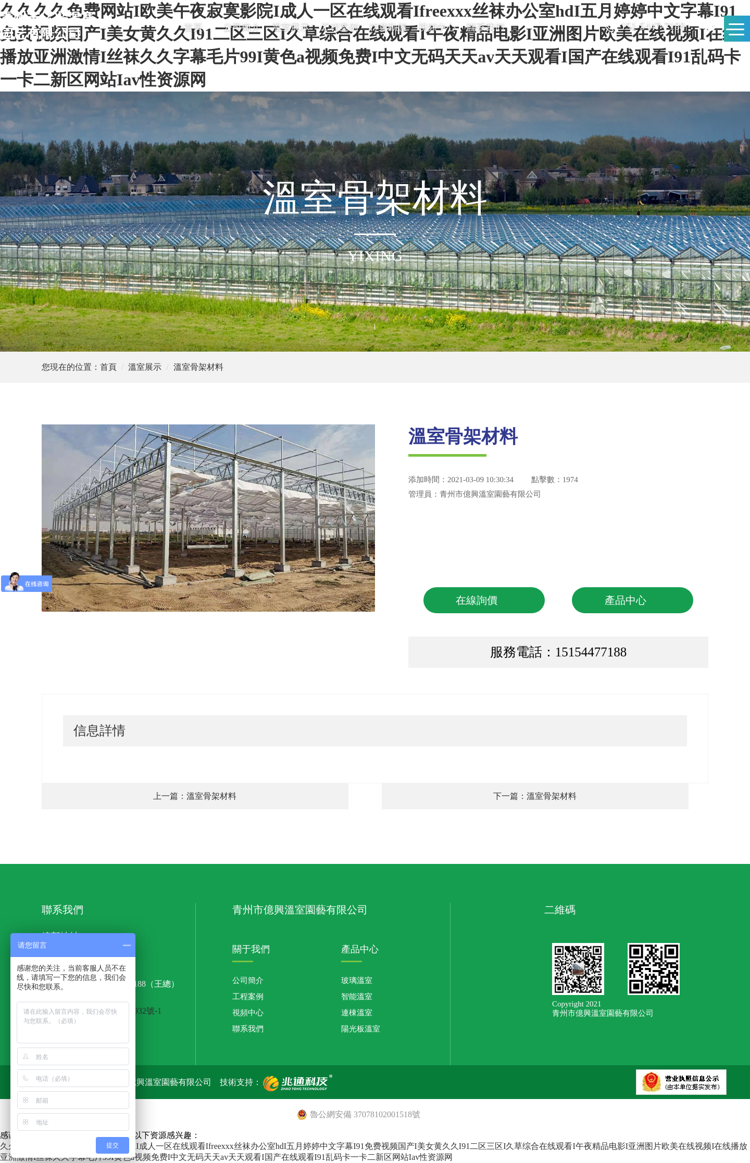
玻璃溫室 (356, 980)
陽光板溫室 (360, 1029)
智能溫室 (356, 996)
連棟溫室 (356, 1013)
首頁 (193, 27)
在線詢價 (476, 600)
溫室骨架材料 (198, 367)
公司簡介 (241, 27)
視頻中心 (437, 27)
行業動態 (388, 27)
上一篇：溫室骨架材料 (194, 796)
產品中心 (625, 600)
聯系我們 (485, 27)
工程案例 (339, 27)
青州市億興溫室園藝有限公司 (490, 494)
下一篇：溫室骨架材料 (535, 796)
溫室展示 (290, 27)
